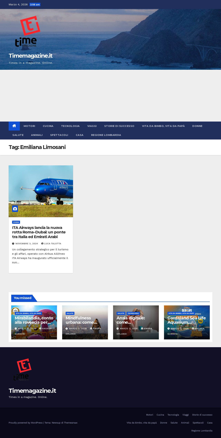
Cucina (48, 126)
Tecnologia (70, 126)
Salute (17, 135)
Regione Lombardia (106, 135)
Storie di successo (119, 126)
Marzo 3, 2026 (27, 328)
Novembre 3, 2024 (27, 243)
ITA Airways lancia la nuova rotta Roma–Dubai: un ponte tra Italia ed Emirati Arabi (38, 232)
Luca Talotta (51, 243)
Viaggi (92, 126)
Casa (80, 135)
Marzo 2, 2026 (129, 328)
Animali (37, 135)
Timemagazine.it (30, 55)
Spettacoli (59, 135)
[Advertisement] (110, 95)
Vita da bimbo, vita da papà (163, 126)
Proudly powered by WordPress (26, 422)
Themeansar (70, 422)
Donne (197, 126)
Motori (29, 126)
